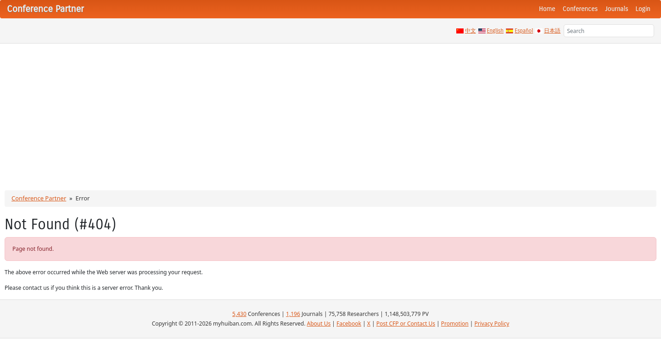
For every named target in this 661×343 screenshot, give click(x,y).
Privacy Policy (492, 323)
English (495, 31)
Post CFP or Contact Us (405, 323)
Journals (616, 9)
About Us (319, 323)
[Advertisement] (330, 112)
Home (547, 9)
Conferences (580, 9)
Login (643, 9)
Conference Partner (38, 198)
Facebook (348, 323)
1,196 (293, 314)
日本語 (552, 31)
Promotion (455, 323)
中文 (470, 31)
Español (524, 31)
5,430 (239, 314)
